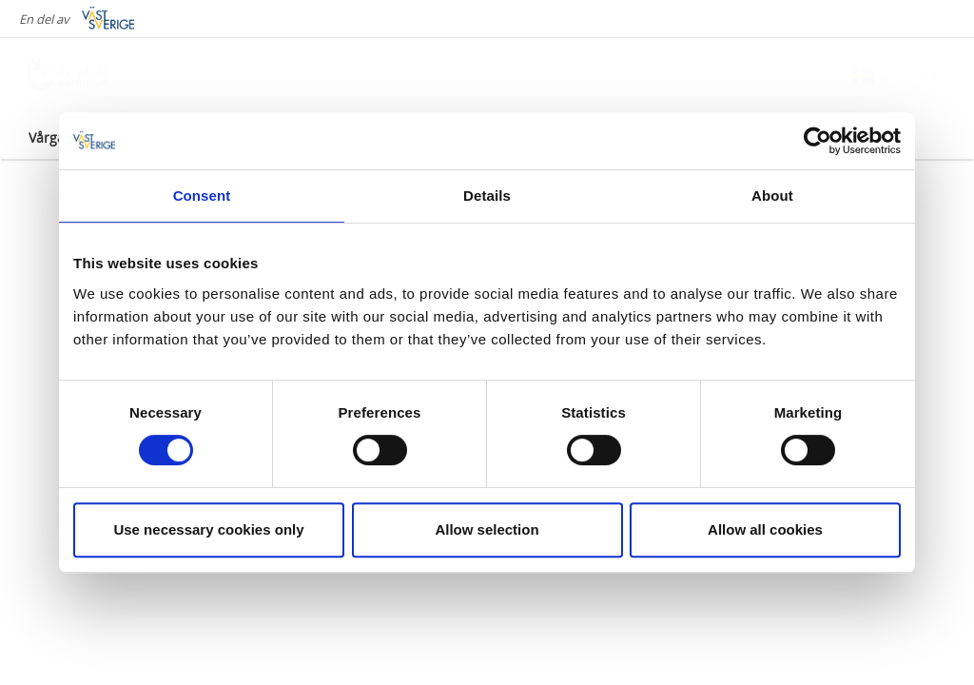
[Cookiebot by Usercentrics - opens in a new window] (817, 141)
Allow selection (486, 529)
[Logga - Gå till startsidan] (95, 76)
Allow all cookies (765, 529)
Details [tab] (487, 195)
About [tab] (772, 195)
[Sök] (930, 75)
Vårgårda (58, 137)
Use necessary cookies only (208, 529)
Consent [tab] (202, 195)
